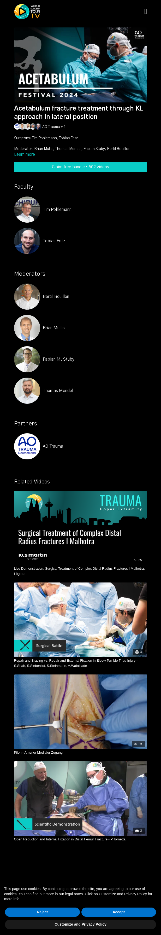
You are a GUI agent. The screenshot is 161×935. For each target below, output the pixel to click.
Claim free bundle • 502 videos (80, 167)
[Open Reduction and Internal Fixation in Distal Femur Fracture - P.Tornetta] (80, 839)
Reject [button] (42, 912)
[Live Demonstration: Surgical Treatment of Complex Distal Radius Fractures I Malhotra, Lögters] (80, 571)
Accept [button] (118, 912)
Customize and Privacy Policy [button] (80, 924)
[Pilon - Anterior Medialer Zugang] (80, 752)
